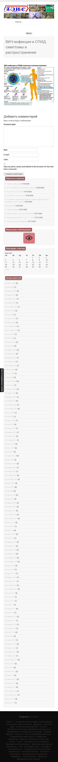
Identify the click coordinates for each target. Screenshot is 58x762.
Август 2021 (10, 444)
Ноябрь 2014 (11, 687)
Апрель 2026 (11, 283)
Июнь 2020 (10, 487)
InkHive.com (33, 717)
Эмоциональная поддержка (17, 221)
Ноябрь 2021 (11, 436)
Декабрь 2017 (11, 581)
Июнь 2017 (10, 601)
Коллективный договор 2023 (27, 727)
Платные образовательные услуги (38, 734)
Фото (21, 747)
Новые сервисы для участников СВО (20, 213)
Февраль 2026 (11, 291)
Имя (5, 150)
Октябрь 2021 (11, 440)
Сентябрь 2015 (11, 660)
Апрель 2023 (11, 381)
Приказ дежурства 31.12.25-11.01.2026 (21, 217)
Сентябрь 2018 (11, 562)
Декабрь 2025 (11, 299)
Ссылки (12, 742)
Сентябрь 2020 (11, 479)
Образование (16, 757)
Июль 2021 (10, 448)
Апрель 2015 (11, 671)
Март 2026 (10, 287)
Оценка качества (29, 757)
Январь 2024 (11, 354)
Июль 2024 (10, 334)
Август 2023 (10, 370)
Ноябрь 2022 (11, 401)
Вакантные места (25, 724)
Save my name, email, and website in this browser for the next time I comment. (28, 168)
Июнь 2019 (10, 526)
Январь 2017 (11, 620)
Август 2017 (10, 593)
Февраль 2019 (11, 542)
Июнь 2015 (10, 664)
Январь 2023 (11, 393)
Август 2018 (10, 566)
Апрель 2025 (11, 318)
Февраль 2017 (11, 617)
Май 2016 (9, 636)
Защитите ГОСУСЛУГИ (15, 192)
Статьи (19, 742)
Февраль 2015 (11, 679)
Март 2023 (10, 385)
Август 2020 (10, 483)
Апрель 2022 (11, 420)
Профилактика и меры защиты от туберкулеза (28, 737)
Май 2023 (9, 377)
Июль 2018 (10, 569)
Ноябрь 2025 (11, 303)
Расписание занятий (30, 752)
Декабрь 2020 (11, 468)
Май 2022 (9, 416)
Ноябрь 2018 (11, 554)
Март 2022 (10, 424)
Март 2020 (10, 499)
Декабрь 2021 (11, 432)
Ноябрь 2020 (11, 471)
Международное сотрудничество (34, 754)
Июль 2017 (10, 597)
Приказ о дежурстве (14, 184)
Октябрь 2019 (11, 514)
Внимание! (11, 206)
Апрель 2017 (11, 609)
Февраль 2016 (11, 644)
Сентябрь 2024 (11, 330)
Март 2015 (10, 675)
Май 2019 (9, 530)
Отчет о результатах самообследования (21, 188)
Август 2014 (10, 699)
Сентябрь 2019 (11, 518)
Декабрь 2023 (11, 358)
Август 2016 (10, 632)
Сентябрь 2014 (11, 695)
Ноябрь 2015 (11, 656)
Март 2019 (10, 538)
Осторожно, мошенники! (16, 195)
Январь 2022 (11, 428)
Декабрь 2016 (11, 624)
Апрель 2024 (11, 342)
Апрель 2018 (11, 573)
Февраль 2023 (11, 389)
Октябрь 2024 (11, 326)
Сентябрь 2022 (11, 409)
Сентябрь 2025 (11, 307)
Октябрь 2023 (11, 366)
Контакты (43, 727)
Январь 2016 (11, 648)
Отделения (19, 734)
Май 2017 (9, 605)
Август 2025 (10, 311)
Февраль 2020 (11, 503)
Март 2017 (10, 613)
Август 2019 (10, 522)
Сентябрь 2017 (11, 589)
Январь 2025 (11, 322)
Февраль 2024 (11, 350)
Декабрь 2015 (11, 652)
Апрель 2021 (11, 456)
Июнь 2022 (10, 413)
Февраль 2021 (11, 464)
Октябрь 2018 (11, 558)
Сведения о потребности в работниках (34, 739)
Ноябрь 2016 (11, 628)
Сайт (6, 160)
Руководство (13, 739)
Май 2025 (9, 315)
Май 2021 (9, 452)
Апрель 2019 (11, 534)
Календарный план (31, 747)
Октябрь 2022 (11, 405)
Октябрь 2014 (11, 691)
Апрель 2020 (11, 495)
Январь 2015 (11, 683)
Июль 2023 (10, 373)
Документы (37, 724)
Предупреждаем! (13, 209)
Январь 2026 (11, 295)
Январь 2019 (11, 546)
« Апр (7, 269)
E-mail (6, 155)
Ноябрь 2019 (11, 511)
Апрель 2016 (11, 640)
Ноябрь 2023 (11, 362)
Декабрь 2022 (11, 397)
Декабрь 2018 (11, 550)
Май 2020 (9, 491)
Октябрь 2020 (11, 475)
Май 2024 (9, 338)
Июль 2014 (10, 703)
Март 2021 (10, 460)
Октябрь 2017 (11, 585)
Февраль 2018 (11, 577)
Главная (9, 722)
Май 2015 (9, 667)
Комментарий (10, 124)
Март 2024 (10, 346)
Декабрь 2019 (11, 507)
